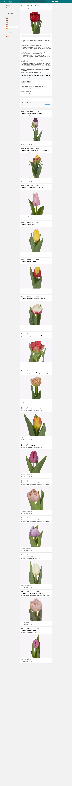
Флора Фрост (30, 5)
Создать (54, 1)
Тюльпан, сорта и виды (37, 88)
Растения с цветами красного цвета (39, 86)
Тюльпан (23, 5)
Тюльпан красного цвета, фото (27, 88)
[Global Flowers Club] (10, 1)
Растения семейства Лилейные (27, 86)
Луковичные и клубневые (26, 82)
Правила (12, 32)
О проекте (8, 32)
